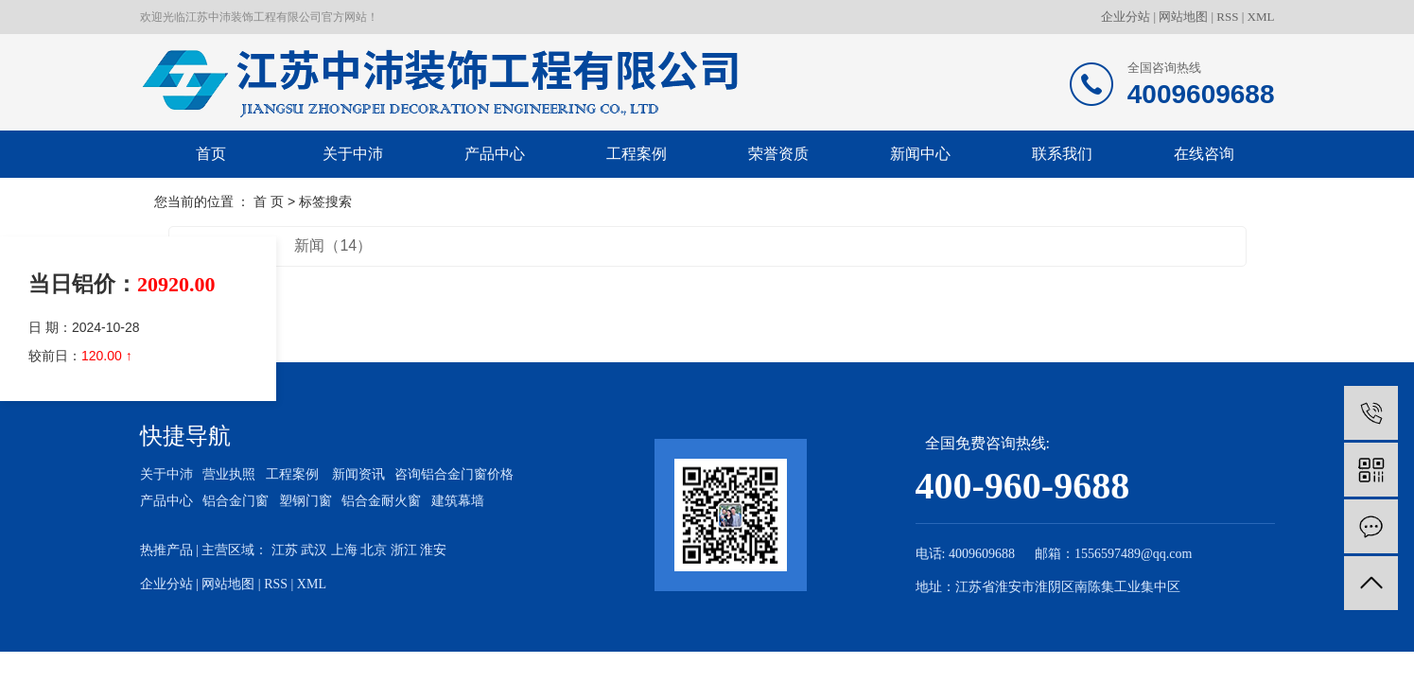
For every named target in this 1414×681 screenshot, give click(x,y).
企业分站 (1125, 16)
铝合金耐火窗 (381, 501)
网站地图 (1183, 16)
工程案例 (636, 154)
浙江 (404, 550)
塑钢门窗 (305, 501)
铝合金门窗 (235, 501)
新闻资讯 (358, 474)
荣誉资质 (778, 154)
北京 (373, 550)
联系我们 (1062, 154)
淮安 (433, 550)
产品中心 (494, 154)
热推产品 (166, 550)
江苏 (284, 550)
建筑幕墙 (457, 501)
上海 (344, 550)
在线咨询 (1204, 154)
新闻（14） (333, 245)
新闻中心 (920, 154)
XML (1261, 16)
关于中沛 (353, 154)
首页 (211, 154)
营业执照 (228, 474)
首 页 (268, 201)
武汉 (314, 550)
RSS (1227, 16)
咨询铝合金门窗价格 (454, 474)
